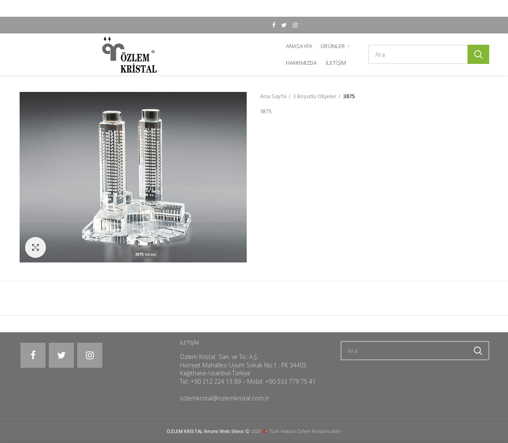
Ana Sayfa (273, 96)
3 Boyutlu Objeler (314, 96)
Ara (478, 54)
